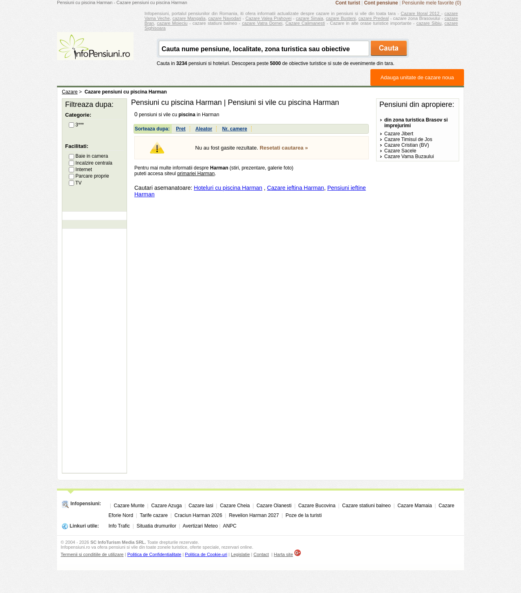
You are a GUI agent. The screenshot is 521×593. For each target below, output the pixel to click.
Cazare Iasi (200, 505)
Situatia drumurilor (156, 526)
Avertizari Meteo (200, 526)
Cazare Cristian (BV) (406, 145)
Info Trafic (119, 526)
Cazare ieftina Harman (295, 188)
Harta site (283, 554)
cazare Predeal (374, 18)
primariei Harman (196, 173)
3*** (76, 125)
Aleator (203, 129)
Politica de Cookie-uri (206, 554)
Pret (180, 129)
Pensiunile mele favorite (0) (431, 3)
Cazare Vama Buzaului (409, 156)
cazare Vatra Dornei (262, 23)
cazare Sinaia (309, 18)
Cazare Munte (129, 505)
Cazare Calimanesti (305, 23)
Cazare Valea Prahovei (268, 18)
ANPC (229, 526)
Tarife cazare (154, 515)
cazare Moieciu (172, 23)
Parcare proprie (89, 176)
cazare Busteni (341, 18)
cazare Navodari (224, 18)
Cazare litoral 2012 (421, 13)
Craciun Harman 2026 (198, 515)
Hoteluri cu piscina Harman (228, 188)
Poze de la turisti (304, 515)
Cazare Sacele (400, 151)
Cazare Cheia (235, 505)
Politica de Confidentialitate (154, 554)
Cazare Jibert (398, 134)
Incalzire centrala (90, 163)
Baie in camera (88, 156)
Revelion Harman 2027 (254, 515)
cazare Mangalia (189, 18)
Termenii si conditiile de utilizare (92, 554)
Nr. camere (234, 129)
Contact (261, 554)
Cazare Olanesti (273, 505)
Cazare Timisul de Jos (408, 139)
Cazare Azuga (166, 505)
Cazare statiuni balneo (366, 505)
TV (75, 183)
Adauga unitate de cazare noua (417, 77)
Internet (80, 169)
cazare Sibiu (429, 23)
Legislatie (240, 554)
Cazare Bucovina (316, 505)
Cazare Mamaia (414, 505)
